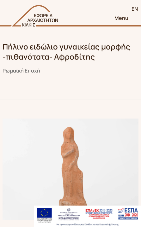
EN (135, 8)
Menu (121, 18)
